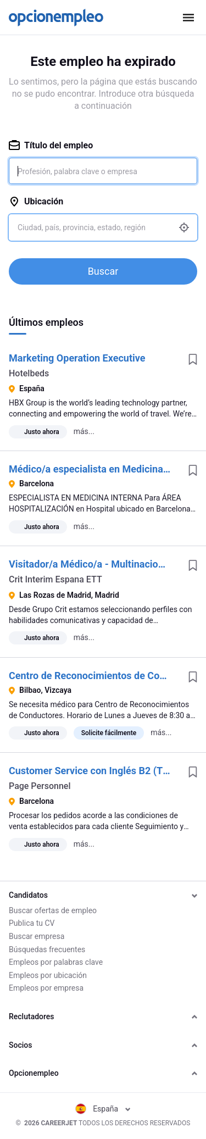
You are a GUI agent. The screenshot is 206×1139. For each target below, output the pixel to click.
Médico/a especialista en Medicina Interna (103, 469)
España (103, 1108)
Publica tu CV (31, 923)
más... (84, 431)
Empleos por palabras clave (56, 962)
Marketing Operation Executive (77, 358)
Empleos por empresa (46, 988)
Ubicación (36, 201)
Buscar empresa (36, 936)
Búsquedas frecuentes (47, 949)
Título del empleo (51, 145)
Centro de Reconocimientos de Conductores (106, 675)
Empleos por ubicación (48, 975)
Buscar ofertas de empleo (53, 910)
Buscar (103, 271)
